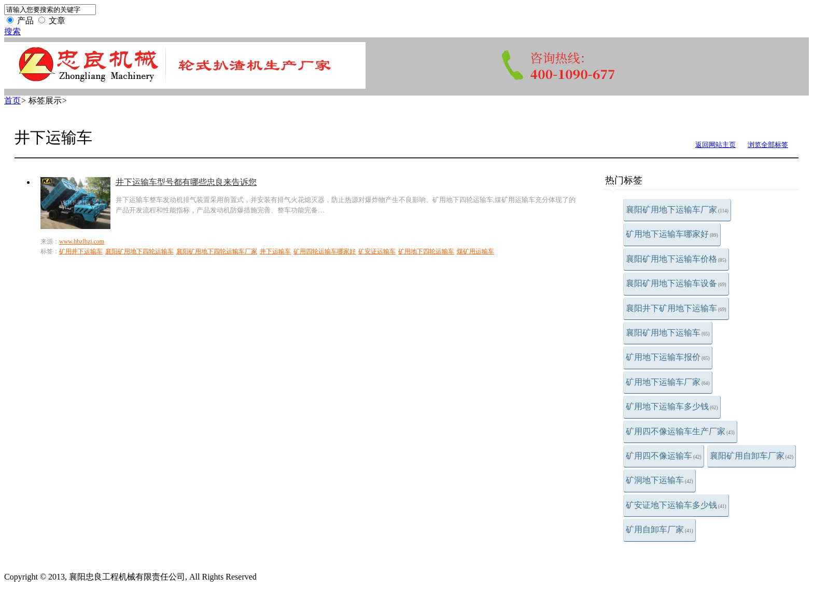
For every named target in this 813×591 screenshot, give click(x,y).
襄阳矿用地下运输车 (668, 332)
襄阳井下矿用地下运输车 (676, 308)
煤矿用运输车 (475, 251)
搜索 (12, 31)
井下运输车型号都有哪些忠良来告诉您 (186, 182)
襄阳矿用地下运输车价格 (676, 258)
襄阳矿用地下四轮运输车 (139, 251)
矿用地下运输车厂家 (668, 382)
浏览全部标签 (768, 145)
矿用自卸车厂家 (659, 529)
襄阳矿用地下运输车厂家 (677, 209)
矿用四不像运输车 (664, 455)
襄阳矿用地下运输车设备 (676, 283)
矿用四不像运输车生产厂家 (680, 431)
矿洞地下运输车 (659, 480)
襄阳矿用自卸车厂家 (752, 455)
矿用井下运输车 (81, 251)
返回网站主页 (715, 145)
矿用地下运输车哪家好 (672, 234)
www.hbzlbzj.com (81, 241)
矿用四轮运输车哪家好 (324, 251)
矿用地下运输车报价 (668, 357)
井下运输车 (275, 251)
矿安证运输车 (377, 251)
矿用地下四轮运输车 (426, 251)
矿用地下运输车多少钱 (672, 406)
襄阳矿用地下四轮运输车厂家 (216, 251)
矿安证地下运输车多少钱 (676, 505)
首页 (12, 100)
